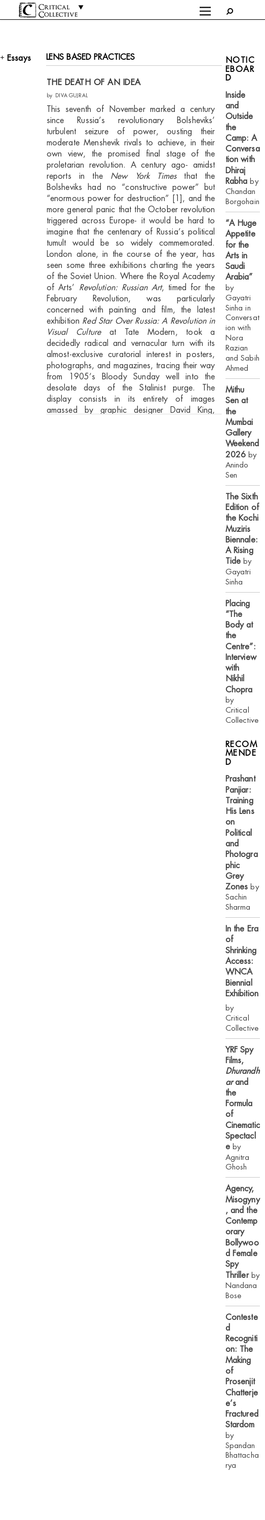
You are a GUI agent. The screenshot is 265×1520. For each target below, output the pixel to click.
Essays (19, 58)
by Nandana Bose (242, 1242)
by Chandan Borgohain (242, 148)
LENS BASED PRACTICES (90, 57)
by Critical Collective (241, 662)
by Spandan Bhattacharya (242, 1391)
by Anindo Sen (242, 432)
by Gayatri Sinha (242, 539)
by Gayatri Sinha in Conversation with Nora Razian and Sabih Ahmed (242, 295)
